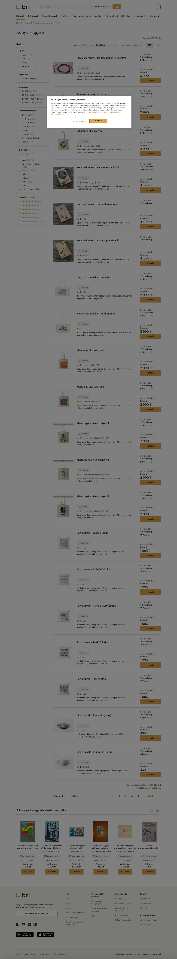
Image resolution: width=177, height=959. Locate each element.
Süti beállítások (79, 121)
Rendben (98, 121)
